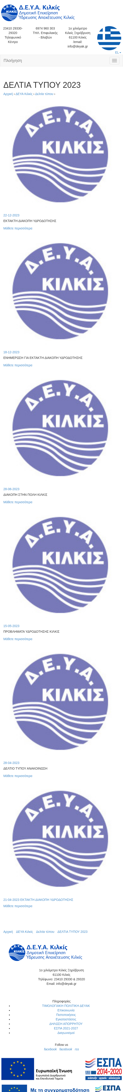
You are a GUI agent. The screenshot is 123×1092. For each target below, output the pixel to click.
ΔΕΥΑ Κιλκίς (23, 94)
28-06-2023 (11, 489)
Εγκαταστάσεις (66, 1019)
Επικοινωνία (66, 1010)
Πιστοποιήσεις (66, 1015)
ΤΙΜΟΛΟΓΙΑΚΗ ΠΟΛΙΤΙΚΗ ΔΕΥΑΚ (66, 1006)
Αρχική (8, 94)
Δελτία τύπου (44, 94)
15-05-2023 (11, 626)
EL (109, 40)
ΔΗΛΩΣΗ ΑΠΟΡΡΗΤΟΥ (65, 1024)
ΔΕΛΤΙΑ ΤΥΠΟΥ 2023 (72, 931)
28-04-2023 (11, 763)
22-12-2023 (11, 215)
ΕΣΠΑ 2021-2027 (66, 1028)
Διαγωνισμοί (65, 1033)
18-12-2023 (11, 352)
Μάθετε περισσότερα (17, 228)
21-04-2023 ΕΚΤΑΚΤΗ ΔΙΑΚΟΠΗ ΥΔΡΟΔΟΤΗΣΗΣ (38, 900)
